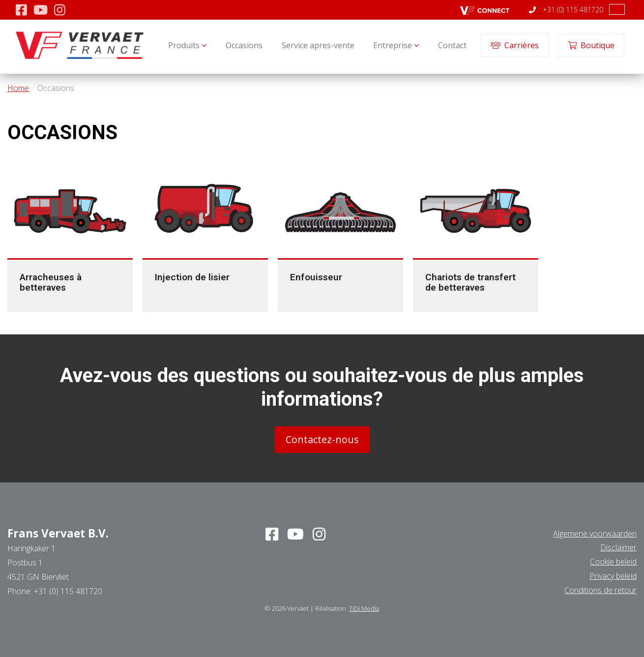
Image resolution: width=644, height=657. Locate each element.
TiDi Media (364, 607)
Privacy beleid (613, 575)
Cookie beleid (613, 561)
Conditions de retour (600, 589)
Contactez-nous (322, 439)
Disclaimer (618, 547)
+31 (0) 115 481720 (566, 9)
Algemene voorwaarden (595, 533)
